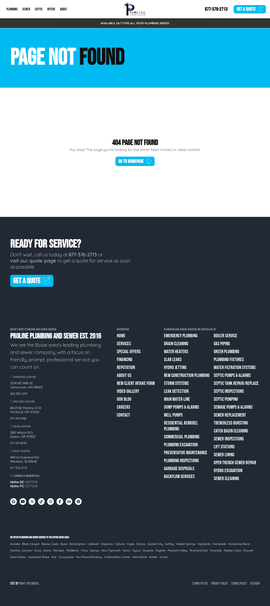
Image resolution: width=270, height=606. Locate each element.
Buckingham (77, 544)
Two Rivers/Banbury (89, 557)
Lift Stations (224, 447)
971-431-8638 (18, 443)
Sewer (26, 9)
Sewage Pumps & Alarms (233, 407)
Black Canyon (31, 544)
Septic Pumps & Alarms (232, 375)
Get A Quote (31, 281)
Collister (120, 544)
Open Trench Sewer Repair (235, 463)
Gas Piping (222, 344)
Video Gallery (128, 391)
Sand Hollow (18, 557)
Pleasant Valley (178, 550)
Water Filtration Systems (235, 367)
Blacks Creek (50, 544)
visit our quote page (33, 261)
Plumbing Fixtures (229, 360)
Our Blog (124, 399)
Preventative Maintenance (185, 453)
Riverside (216, 550)
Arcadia (15, 544)
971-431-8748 (18, 418)
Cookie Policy (239, 583)
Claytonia (107, 544)
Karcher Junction (21, 550)
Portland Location (22, 401)
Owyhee (147, 550)
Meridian (58, 550)
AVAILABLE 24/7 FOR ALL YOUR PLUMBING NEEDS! (135, 23)
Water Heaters (176, 352)
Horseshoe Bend (239, 544)
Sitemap (255, 583)
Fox (28, 583)
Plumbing (12, 9)
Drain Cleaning (176, 344)
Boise (63, 544)
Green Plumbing (226, 352)
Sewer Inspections (229, 439)
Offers (51, 9)
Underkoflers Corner (117, 557)
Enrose (141, 544)
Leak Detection (176, 391)
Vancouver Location (23, 377)
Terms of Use (200, 583)
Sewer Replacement (230, 415)
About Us (124, 375)
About (63, 9)
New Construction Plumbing (186, 375)
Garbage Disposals (179, 469)
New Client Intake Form (136, 383)
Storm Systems (176, 383)
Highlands (204, 544)
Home (121, 336)
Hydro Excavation (228, 471)
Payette (160, 550)
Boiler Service (225, 336)
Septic (38, 9)
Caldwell (93, 544)
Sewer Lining (224, 455)
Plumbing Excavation (181, 445)
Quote (250, 9)
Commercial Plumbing (181, 437)
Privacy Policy (219, 583)
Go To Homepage (135, 161)
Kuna (37, 550)
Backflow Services (179, 476)
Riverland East (199, 550)
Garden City (155, 544)
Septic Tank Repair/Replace (236, 383)
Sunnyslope (66, 557)
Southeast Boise (38, 557)
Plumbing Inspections (181, 461)
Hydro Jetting (175, 367)
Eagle (130, 544)
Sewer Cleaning (226, 479)
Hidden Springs (186, 544)
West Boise (139, 557)
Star (54, 557)
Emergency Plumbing (180, 336)
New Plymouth (110, 550)
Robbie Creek (232, 550)
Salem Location (20, 426)
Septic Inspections (229, 391)
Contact (123, 415)
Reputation (126, 367)
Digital (35, 583)
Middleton (72, 550)
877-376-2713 (216, 9)
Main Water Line (177, 399)
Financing (124, 360)
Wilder (153, 557)
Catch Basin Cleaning (231, 431)
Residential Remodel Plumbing (181, 426)
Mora (84, 550)
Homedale (219, 544)
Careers (123, 407)
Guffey (169, 544)
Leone (47, 550)
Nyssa (136, 550)
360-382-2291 (18, 393)
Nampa (94, 550)
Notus (126, 550)
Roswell (248, 550)
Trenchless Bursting (231, 423)
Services (124, 344)
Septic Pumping (226, 399)
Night (22, 583)
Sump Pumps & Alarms (181, 407)
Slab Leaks (173, 360)
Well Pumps (173, 415)
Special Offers (129, 352)
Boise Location (20, 451)
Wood (163, 557)
